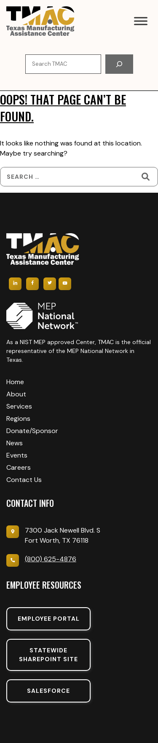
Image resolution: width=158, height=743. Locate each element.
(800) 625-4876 (50, 559)
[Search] (119, 64)
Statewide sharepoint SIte (48, 654)
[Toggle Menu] (140, 21)
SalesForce (48, 691)
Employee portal (49, 618)
